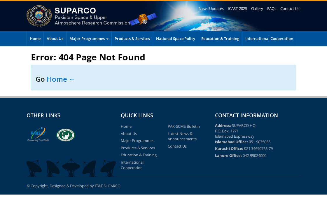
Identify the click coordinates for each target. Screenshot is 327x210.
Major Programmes (89, 38)
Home (35, 38)
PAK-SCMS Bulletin (184, 126)
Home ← (61, 79)
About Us (55, 38)
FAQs (271, 8)
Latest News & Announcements (182, 136)
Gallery (257, 8)
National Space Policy (175, 38)
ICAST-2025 (237, 8)
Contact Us (289, 8)
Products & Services (132, 38)
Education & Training (220, 38)
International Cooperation (269, 38)
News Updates (211, 8)
